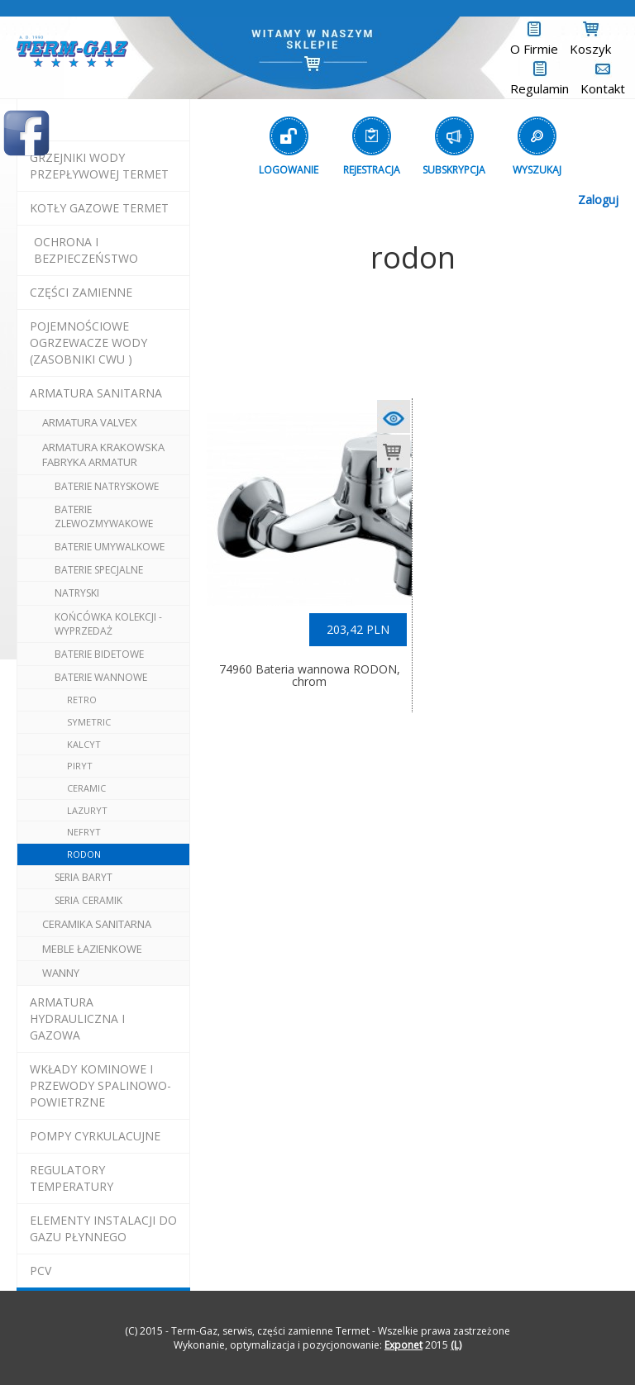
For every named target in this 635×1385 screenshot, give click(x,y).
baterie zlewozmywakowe (104, 516)
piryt (80, 765)
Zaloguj (598, 199)
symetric (89, 722)
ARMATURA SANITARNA (96, 393)
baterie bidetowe (99, 654)
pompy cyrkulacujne (95, 1136)
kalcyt (84, 744)
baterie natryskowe (107, 486)
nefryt (84, 832)
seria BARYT (83, 877)
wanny (60, 972)
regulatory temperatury (71, 1178)
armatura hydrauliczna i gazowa (77, 1018)
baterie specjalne (99, 570)
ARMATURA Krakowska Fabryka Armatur (103, 455)
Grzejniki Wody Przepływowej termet (99, 166)
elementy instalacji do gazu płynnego (103, 1228)
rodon (84, 854)
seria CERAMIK (88, 900)
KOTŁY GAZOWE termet (99, 208)
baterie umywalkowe (110, 547)
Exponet (403, 1345)
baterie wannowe (101, 677)
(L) (456, 1345)
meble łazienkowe (92, 948)
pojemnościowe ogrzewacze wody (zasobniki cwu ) (88, 342)
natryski (77, 593)
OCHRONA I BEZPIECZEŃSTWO (86, 250)
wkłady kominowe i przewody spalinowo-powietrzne (100, 1085)
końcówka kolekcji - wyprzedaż (108, 624)
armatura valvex (89, 422)
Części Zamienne (81, 292)
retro (82, 699)
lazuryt (87, 810)
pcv (40, 1270)
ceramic (86, 788)
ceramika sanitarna (96, 923)
